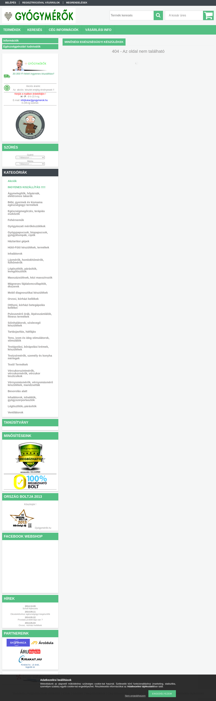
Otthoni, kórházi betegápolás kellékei (26, 306)
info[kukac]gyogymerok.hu (34, 100)
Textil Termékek (18, 364)
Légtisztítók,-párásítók (22, 406)
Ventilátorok (15, 412)
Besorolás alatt (17, 391)
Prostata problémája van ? (30, 620)
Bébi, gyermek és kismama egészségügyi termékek (25, 203)
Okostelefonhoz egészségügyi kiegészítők (30, 614)
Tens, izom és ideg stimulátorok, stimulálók (28, 339)
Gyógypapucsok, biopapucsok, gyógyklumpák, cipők (28, 234)
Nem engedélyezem (135, 695)
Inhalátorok (15, 253)
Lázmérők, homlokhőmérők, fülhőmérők (26, 261)
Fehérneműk (16, 220)
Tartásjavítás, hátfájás (22, 331)
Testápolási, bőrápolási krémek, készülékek (28, 348)
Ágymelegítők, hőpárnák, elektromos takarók (24, 195)
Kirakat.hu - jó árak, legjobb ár (30, 666)
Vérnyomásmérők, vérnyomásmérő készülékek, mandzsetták (30, 384)
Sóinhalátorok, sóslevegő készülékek (24, 324)
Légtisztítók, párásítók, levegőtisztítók (22, 270)
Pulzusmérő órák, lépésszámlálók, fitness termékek (30, 315)
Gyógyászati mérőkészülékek (27, 226)
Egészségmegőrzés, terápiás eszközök (26, 212)
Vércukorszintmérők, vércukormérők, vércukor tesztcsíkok (24, 373)
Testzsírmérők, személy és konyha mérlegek (30, 357)
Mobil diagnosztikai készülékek (28, 292)
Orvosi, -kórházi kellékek (30, 625)
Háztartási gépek (18, 241)
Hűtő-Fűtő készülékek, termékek (28, 247)
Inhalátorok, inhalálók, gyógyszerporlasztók (22, 399)
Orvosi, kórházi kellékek (23, 298)
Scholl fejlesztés (30, 608)
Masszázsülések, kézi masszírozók (30, 277)
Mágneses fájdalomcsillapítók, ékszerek (27, 285)
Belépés (10, 2)
